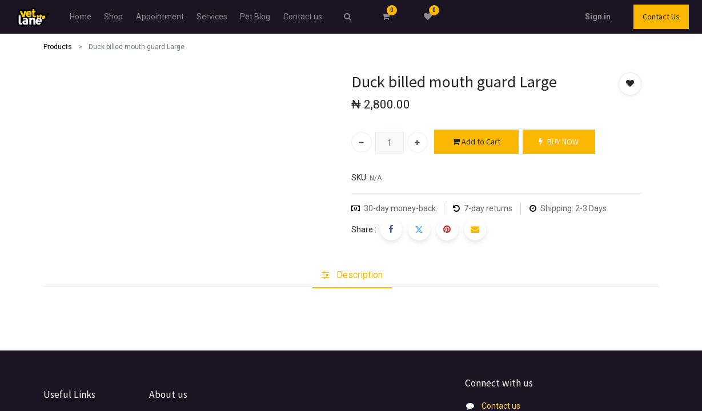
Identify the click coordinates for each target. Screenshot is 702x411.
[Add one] (417, 142)
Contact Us (633, 16)
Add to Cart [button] (476, 142)
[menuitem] (108, 16)
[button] (630, 83)
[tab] (352, 275)
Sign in (570, 16)
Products (57, 47)
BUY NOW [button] (559, 142)
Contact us (501, 405)
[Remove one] (361, 142)
